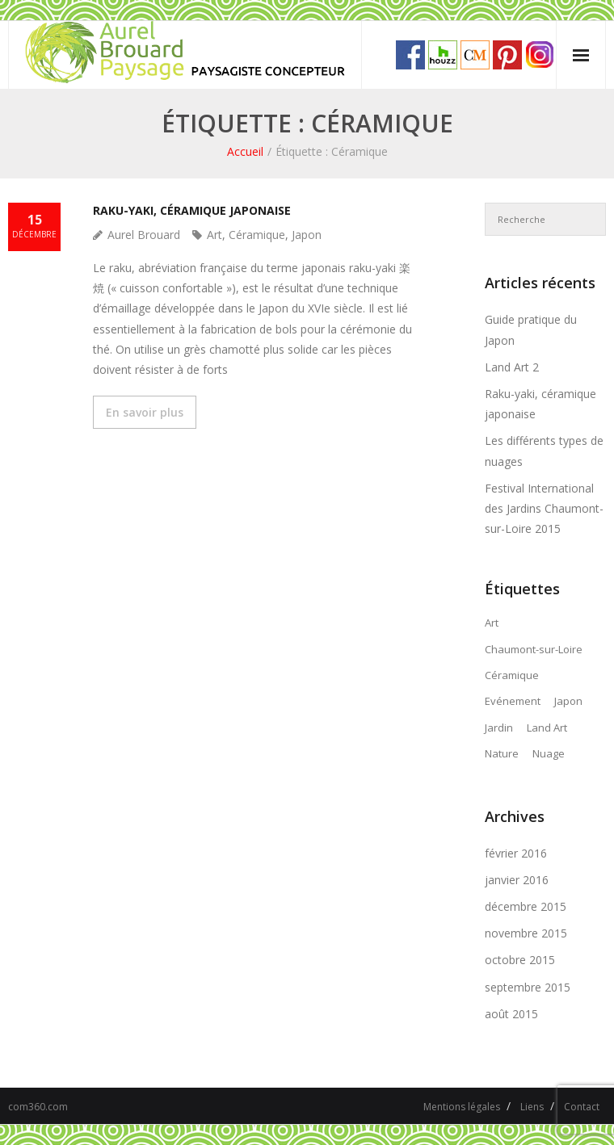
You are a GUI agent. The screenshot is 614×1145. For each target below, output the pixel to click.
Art (214, 234)
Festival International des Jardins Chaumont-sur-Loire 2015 (544, 508)
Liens (532, 1107)
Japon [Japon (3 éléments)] (568, 701)
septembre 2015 (527, 987)
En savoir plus (144, 412)
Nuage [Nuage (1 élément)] (548, 753)
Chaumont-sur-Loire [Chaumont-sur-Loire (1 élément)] (533, 649)
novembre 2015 (526, 933)
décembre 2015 (525, 906)
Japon (307, 234)
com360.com (38, 1107)
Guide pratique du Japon (531, 329)
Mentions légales (461, 1107)
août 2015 (511, 1013)
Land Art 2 (512, 367)
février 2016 (516, 853)
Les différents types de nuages (544, 450)
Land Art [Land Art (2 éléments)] (547, 727)
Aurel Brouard (143, 234)
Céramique (257, 234)
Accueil (245, 151)
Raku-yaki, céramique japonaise (192, 210)
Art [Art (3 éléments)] (491, 622)
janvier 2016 (517, 879)
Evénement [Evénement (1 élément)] (512, 701)
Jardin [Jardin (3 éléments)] (499, 727)
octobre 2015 (520, 959)
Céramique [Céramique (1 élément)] (512, 675)
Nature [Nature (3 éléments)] (502, 753)
